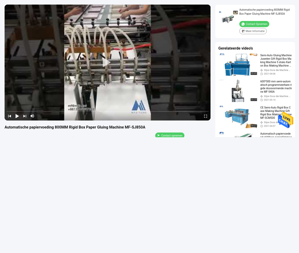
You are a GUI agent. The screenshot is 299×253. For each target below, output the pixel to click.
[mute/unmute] (32, 116)
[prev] (9, 116)
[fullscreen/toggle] (205, 116)
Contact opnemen (169, 135)
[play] (107, 62)
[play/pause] (17, 116)
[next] (25, 116)
